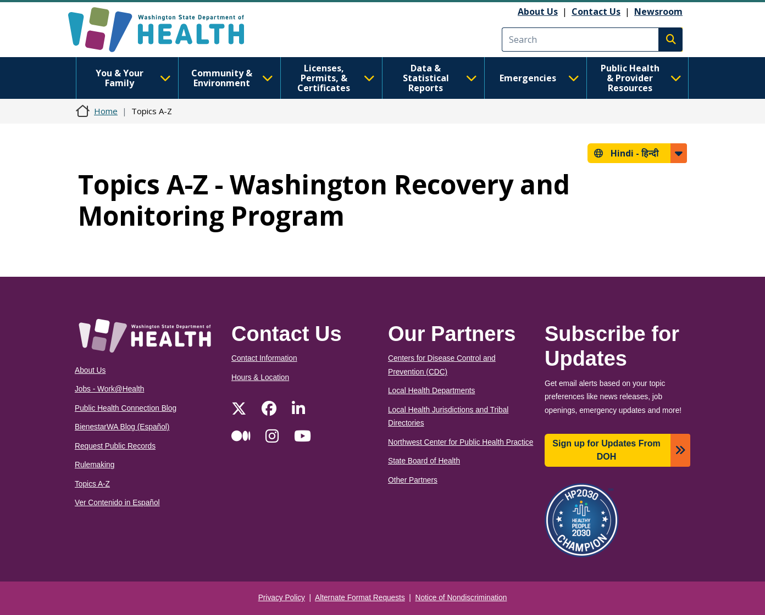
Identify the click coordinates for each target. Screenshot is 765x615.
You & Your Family (133, 78)
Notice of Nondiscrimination (461, 598)
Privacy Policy (281, 598)
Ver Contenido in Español (117, 503)
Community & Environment (232, 78)
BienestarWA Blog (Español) (122, 427)
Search (670, 39)
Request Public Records (115, 446)
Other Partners (412, 480)
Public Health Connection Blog (125, 408)
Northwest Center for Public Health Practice (460, 442)
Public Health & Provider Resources (641, 78)
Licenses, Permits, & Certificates (336, 78)
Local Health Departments (431, 391)
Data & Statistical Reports (440, 78)
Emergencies (539, 78)
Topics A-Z (92, 484)
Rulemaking (94, 465)
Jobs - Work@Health (109, 389)
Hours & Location (260, 377)
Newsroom (658, 11)
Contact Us (596, 11)
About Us (538, 11)
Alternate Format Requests (360, 598)
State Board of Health (424, 461)
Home (106, 110)
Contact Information (264, 358)
